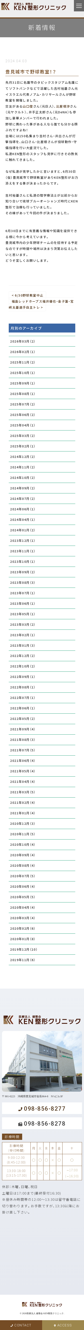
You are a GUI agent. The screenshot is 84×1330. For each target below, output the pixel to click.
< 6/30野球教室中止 (27, 295)
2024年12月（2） (22, 456)
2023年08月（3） (22, 582)
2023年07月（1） (22, 593)
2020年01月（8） (22, 939)
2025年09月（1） (22, 383)
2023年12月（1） (22, 540)
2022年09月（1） (22, 676)
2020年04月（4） (22, 907)
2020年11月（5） (22, 834)
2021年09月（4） (22, 729)
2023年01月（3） (22, 645)
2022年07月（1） (22, 697)
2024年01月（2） (22, 530)
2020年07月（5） (22, 876)
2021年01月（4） (22, 813)
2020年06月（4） (22, 886)
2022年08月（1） (22, 687)
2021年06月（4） (22, 760)
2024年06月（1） (22, 509)
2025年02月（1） (22, 446)
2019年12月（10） (24, 949)
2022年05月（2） (22, 718)
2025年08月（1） (22, 393)
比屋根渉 (63, 106)
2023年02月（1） (22, 635)
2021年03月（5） (22, 792)
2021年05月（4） (22, 771)
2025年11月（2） (22, 362)
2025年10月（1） (22, 372)
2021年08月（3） (22, 739)
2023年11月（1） (22, 551)
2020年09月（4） (22, 855)
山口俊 (28, 106)
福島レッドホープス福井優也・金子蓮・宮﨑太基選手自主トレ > (41, 304)
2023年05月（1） (22, 614)
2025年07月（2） (22, 404)
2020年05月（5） (22, 897)
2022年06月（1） (22, 708)
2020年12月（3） (22, 823)
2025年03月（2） (22, 435)
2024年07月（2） (22, 498)
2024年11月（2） (22, 467)
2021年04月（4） (22, 781)
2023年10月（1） (22, 561)
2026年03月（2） (22, 341)
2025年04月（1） (22, 425)
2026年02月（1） (22, 351)
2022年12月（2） (22, 655)
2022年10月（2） (22, 666)
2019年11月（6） (22, 960)
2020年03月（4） (22, 918)
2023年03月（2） (22, 624)
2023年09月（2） (22, 572)
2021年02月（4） (22, 802)
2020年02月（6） (22, 928)
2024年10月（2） (22, 477)
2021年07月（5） (22, 750)
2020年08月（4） (22, 865)
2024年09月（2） (22, 488)
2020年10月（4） (22, 844)
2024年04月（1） (22, 519)
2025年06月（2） (22, 414)
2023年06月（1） (22, 603)
